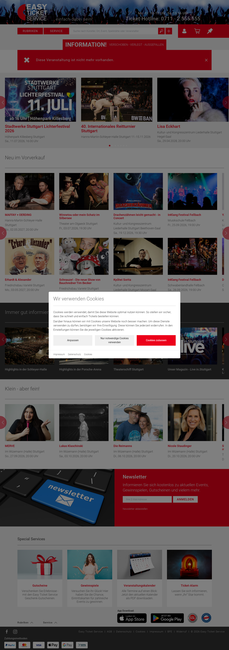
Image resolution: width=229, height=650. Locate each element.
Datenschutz (74, 354)
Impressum (59, 354)
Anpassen (73, 340)
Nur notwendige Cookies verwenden (115, 340)
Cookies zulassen (156, 340)
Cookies (88, 354)
